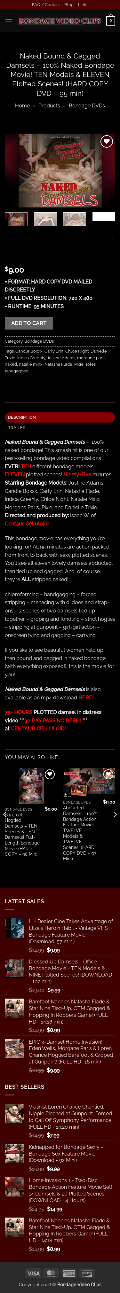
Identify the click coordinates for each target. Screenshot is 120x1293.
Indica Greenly (31, 357)
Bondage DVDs (87, 106)
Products (49, 106)
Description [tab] (22, 417)
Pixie (79, 364)
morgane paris (91, 357)
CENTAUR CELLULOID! (38, 729)
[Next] (112, 237)
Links (83, 4)
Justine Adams (61, 357)
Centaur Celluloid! (27, 524)
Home (22, 106)
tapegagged (16, 371)
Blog (69, 4)
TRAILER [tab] (17, 427)
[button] (8, 21)
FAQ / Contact (46, 4)
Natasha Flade (58, 364)
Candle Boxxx (29, 351)
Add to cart (29, 323)
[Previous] (5, 827)
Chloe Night (77, 351)
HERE (85, 698)
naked (11, 364)
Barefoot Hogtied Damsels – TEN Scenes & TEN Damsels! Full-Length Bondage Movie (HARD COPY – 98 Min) (22, 834)
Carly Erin (53, 351)
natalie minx (31, 364)
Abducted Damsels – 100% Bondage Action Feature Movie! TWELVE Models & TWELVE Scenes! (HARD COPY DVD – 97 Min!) (80, 833)
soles (90, 364)
